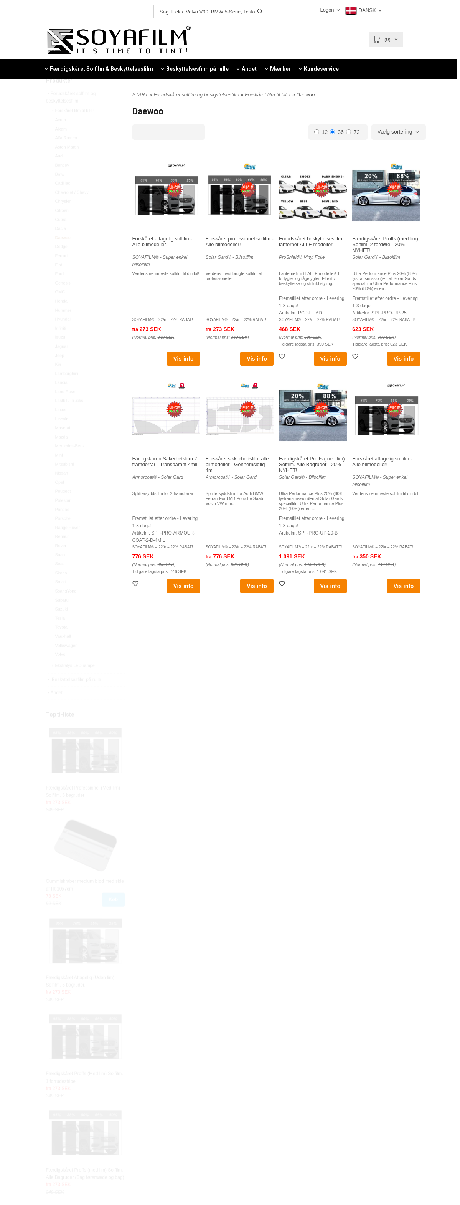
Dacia (60, 245)
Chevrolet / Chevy (72, 209)
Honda (61, 318)
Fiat (58, 282)
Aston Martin (67, 164)
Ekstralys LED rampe (73, 682)
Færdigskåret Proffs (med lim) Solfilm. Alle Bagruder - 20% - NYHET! (312, 464)
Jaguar (61, 363)
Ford (59, 291)
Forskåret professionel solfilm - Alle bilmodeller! (240, 241)
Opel (59, 499)
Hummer (63, 327)
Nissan (61, 490)
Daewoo (63, 255)
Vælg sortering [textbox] (394, 132)
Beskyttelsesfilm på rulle (73, 697)
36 (337, 132)
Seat (59, 581)
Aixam (61, 146)
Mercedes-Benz (70, 463)
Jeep (59, 373)
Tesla (60, 635)
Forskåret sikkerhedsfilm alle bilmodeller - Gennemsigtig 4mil (237, 464)
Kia (58, 381)
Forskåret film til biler (72, 128)
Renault (62, 553)
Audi (59, 173)
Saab (60, 572)
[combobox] (398, 132)
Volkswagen (66, 662)
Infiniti (60, 345)
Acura (60, 137)
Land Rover (66, 409)
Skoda (61, 590)
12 (321, 132)
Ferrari (61, 273)
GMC (60, 309)
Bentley (62, 182)
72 (353, 132)
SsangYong (66, 608)
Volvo (60, 671)
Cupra (61, 237)
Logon (327, 10)
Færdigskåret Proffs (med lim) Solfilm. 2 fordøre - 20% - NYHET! (385, 244)
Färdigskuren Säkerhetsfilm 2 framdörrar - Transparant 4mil (164, 461)
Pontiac (62, 527)
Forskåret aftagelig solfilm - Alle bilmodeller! (162, 241)
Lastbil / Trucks (69, 417)
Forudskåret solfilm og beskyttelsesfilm (71, 114)
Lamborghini (67, 391)
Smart (60, 599)
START (140, 95)
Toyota (61, 644)
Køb (113, 917)
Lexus (60, 427)
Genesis (63, 300)
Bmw (59, 191)
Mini (59, 472)
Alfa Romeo (66, 155)
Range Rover (67, 545)
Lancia (61, 399)
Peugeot (63, 508)
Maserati (63, 445)
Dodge (61, 264)
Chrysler (63, 218)
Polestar (63, 517)
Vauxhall (63, 653)
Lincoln (62, 436)
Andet (54, 710)
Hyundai (63, 336)
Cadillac (62, 200)
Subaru (62, 617)
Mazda (61, 454)
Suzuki (61, 626)
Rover (60, 563)
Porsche (63, 535)
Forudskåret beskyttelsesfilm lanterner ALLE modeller (310, 241)
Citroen (62, 227)
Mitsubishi (64, 481)
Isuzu (60, 354)
